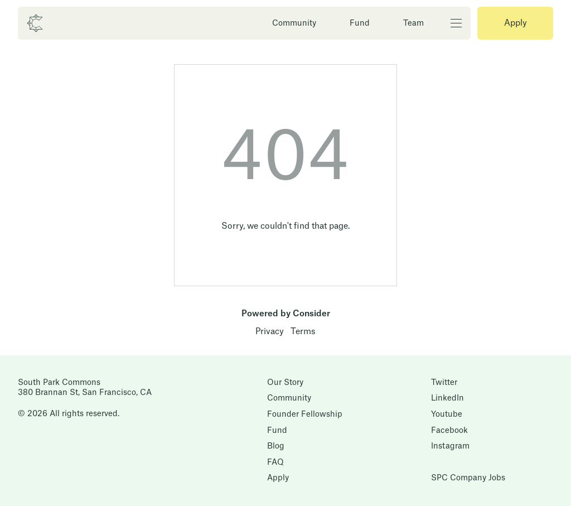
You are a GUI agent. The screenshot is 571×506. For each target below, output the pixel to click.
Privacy (269, 331)
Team (413, 23)
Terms (303, 331)
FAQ (275, 462)
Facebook (449, 431)
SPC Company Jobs (468, 478)
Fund (360, 23)
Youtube (446, 414)
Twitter (444, 383)
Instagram (450, 446)
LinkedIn (447, 398)
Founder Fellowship (304, 414)
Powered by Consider (285, 314)
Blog (275, 446)
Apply (515, 23)
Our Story (285, 383)
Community (294, 23)
